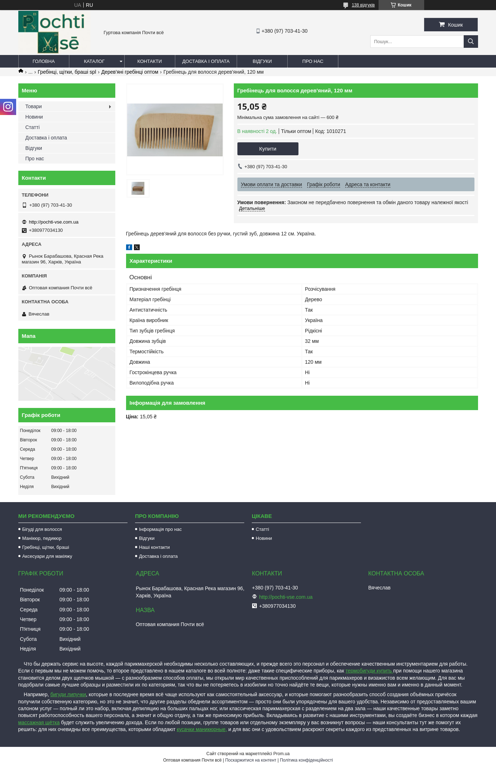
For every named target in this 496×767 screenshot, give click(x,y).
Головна (44, 61)
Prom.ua (281, 753)
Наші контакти (154, 547)
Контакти (150, 61)
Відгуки (262, 61)
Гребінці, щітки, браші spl (67, 72)
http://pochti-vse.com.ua (54, 222)
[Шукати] (471, 41)
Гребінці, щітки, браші (45, 547)
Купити (268, 149)
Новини (34, 117)
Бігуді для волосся (42, 529)
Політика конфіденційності (306, 760)
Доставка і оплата (206, 61)
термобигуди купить (369, 671)
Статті (33, 127)
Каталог (94, 61)
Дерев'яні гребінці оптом (129, 72)
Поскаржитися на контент (250, 760)
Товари (34, 106)
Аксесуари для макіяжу (47, 556)
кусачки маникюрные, (202, 729)
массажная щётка (39, 722)
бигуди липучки (68, 694)
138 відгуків (363, 5)
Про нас (313, 61)
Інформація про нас (160, 529)
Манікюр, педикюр (42, 538)
